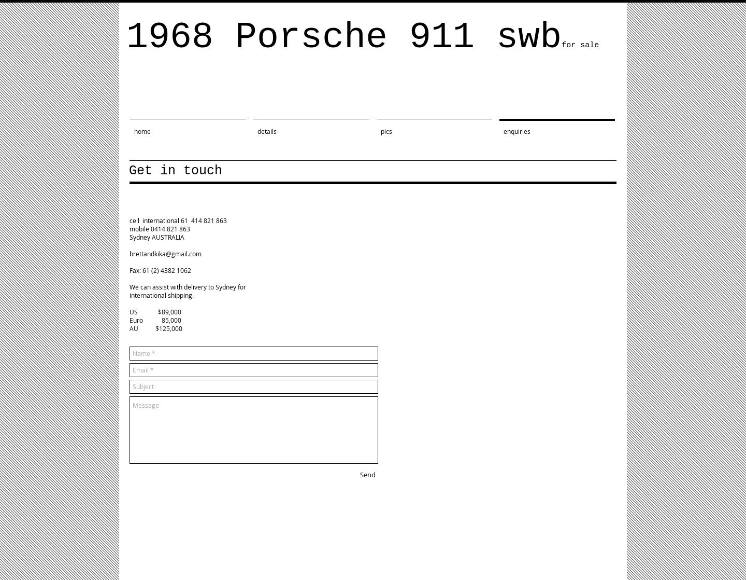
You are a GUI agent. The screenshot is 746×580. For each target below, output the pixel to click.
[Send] (367, 474)
